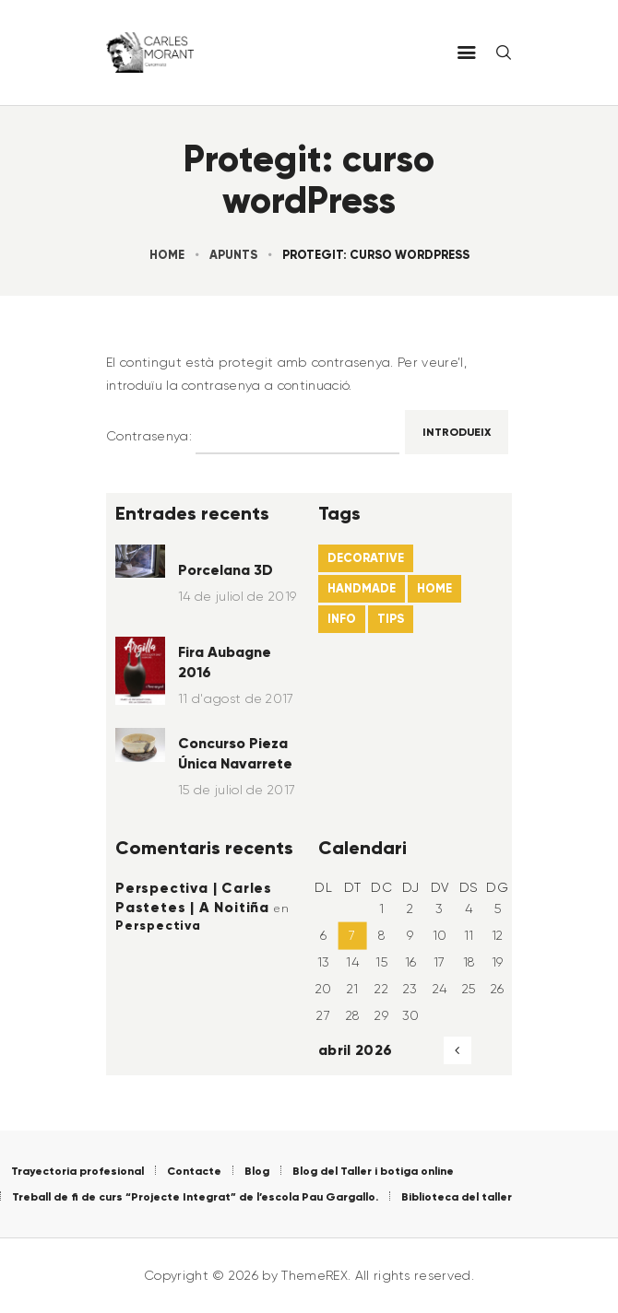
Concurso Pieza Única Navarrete (235, 753)
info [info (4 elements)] (341, 619)
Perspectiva (158, 925)
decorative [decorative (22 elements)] (365, 558)
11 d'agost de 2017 (236, 698)
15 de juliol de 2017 (236, 789)
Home (166, 255)
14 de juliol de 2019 (237, 596)
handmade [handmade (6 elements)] (361, 588)
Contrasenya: (252, 436)
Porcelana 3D (225, 570)
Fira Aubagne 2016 (224, 662)
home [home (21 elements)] (434, 588)
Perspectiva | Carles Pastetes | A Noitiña (193, 897)
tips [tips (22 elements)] (390, 619)
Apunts (233, 255)
